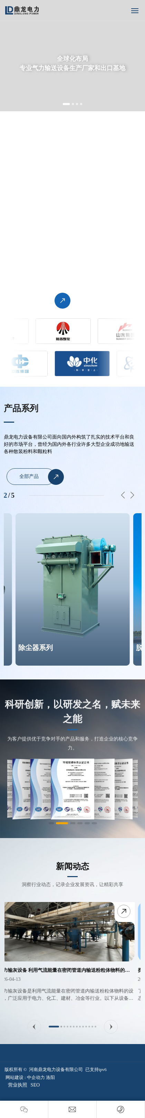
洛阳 (50, 1077)
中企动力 (36, 1077)
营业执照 (17, 1085)
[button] (66, 104)
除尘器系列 (35, 647)
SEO (35, 1085)
